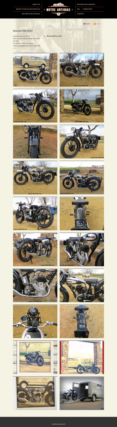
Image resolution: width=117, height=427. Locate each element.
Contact (80, 14)
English (86, 23)
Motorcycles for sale (31, 14)
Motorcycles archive (86, 4)
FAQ (78, 9)
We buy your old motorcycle (28, 9)
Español (97, 23)
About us (36, 4)
